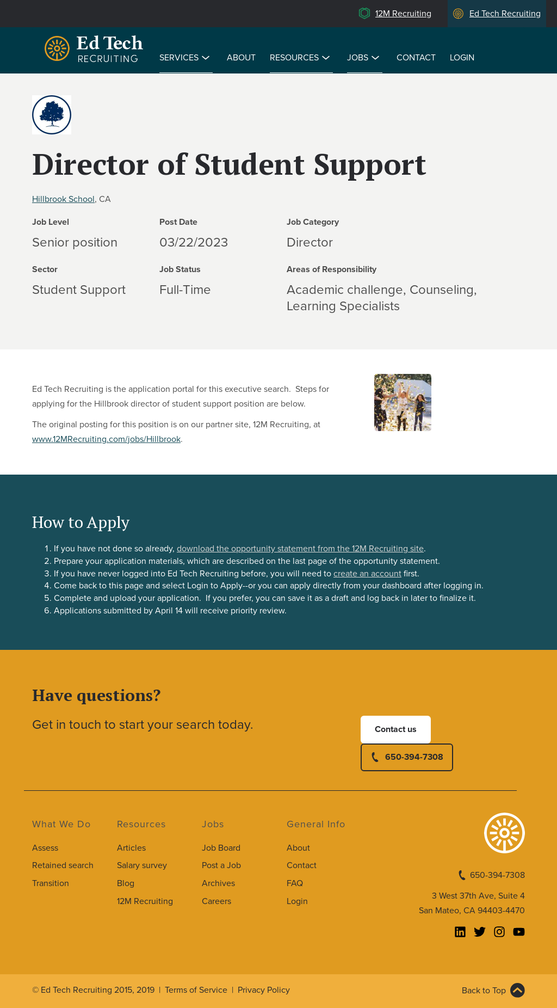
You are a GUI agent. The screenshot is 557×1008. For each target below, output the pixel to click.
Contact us (396, 729)
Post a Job (221, 865)
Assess (45, 848)
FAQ (295, 883)
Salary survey (142, 865)
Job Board (221, 848)
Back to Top (484, 990)
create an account (367, 573)
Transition (50, 883)
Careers (216, 901)
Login (462, 57)
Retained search (63, 865)
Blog (125, 883)
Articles (131, 848)
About (241, 57)
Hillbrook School (63, 199)
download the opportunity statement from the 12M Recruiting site (300, 548)
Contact (416, 57)
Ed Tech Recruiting (505, 13)
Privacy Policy (264, 990)
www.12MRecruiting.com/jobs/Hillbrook (106, 439)
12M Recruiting (403, 13)
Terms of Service (196, 990)
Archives (218, 883)
